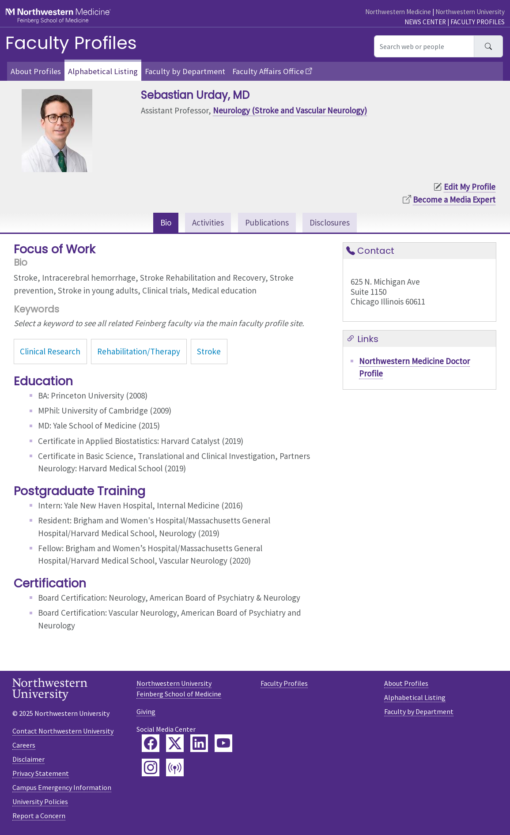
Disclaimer (28, 759)
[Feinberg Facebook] (150, 743)
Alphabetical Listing (103, 71)
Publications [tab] (267, 222)
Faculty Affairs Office (268, 71)
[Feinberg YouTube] (223, 743)
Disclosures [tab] (330, 222)
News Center (425, 22)
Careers (23, 745)
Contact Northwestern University (62, 730)
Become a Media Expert (454, 199)
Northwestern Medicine (398, 12)
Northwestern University (470, 12)
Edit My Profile (469, 186)
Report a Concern (38, 815)
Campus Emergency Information (61, 787)
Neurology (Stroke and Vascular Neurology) (290, 110)
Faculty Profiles (477, 22)
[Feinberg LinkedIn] (199, 743)
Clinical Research (50, 351)
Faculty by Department (185, 71)
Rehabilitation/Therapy (138, 351)
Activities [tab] (208, 222)
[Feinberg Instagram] (150, 767)
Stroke (209, 351)
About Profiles (36, 71)
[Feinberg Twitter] (175, 743)
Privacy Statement (40, 773)
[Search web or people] (424, 46)
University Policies (40, 801)
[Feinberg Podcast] (175, 767)
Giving (145, 711)
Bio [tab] (165, 222)
